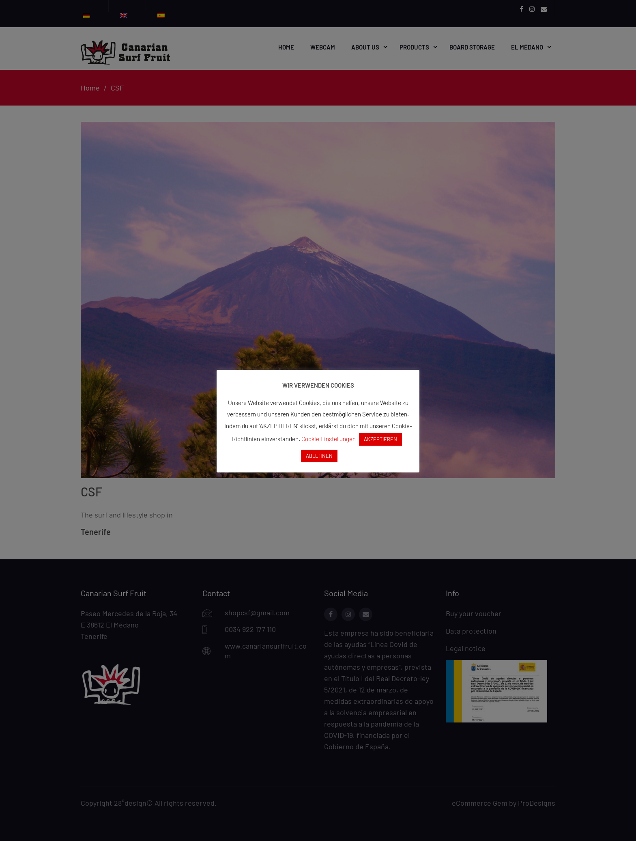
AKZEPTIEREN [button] (380, 439)
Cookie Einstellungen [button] (328, 438)
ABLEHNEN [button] (319, 456)
